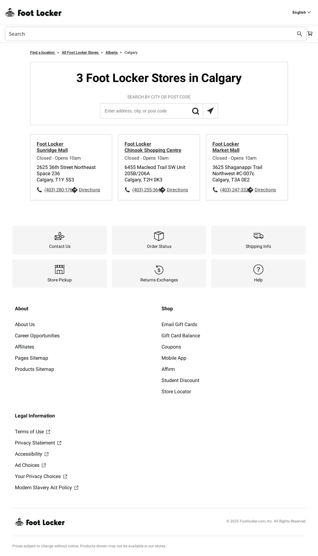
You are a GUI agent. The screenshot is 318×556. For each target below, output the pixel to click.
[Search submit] (293, 34)
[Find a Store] (301, 12)
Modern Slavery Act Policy (46, 487)
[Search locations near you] (210, 110)
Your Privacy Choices (41, 476)
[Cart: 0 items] (308, 34)
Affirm (168, 369)
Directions (89, 190)
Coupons (171, 347)
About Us (25, 324)
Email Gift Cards (179, 324)
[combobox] (152, 34)
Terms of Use (32, 432)
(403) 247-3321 (233, 190)
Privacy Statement (38, 443)
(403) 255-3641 (145, 190)
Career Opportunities (37, 336)
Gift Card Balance (180, 336)
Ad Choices (30, 465)
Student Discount (180, 380)
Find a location (43, 52)
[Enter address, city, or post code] (158, 111)
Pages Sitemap (31, 358)
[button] (195, 110)
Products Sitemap (34, 369)
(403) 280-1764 (57, 190)
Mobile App (173, 358)
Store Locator (176, 391)
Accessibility (31, 454)
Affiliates (24, 347)
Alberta (112, 52)
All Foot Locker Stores (80, 52)
